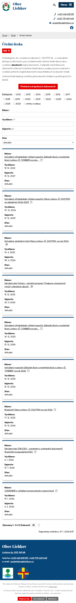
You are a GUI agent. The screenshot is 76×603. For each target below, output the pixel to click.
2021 (38, 99)
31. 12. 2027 (9, 176)
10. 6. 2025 (9, 252)
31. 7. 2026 (9, 468)
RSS (6, 51)
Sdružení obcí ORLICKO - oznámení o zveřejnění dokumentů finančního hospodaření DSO (33, 451)
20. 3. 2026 (9, 302)
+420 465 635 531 (65, 14)
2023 (58, 99)
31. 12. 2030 (10, 344)
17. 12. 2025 (9, 418)
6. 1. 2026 (9, 460)
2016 (58, 94)
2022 (48, 99)
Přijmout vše (24, 599)
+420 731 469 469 (65, 18)
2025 (7, 104)
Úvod (4, 35)
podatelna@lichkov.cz (63, 23)
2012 (18, 94)
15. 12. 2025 (9, 294)
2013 (28, 94)
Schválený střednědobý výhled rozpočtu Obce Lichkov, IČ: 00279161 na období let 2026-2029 (37, 201)
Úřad (13, 35)
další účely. (53, 587)
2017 (68, 94)
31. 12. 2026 (9, 387)
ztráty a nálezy (33, 104)
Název (5, 110)
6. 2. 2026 (9, 507)
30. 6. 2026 (9, 260)
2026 (18, 104)
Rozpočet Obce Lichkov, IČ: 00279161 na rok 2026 (30, 410)
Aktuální (8, 184)
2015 (48, 94)
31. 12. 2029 (9, 218)
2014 (38, 94)
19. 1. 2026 (9, 499)
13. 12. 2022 (9, 168)
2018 (7, 99)
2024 (69, 99)
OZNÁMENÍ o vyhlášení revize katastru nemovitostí (30, 491)
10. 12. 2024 (10, 210)
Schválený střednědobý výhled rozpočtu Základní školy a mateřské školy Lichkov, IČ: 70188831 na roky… (36, 159)
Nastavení (52, 599)
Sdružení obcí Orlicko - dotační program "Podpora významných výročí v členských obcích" (35, 285)
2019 (17, 99)
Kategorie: (7, 94)
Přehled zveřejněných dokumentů (38, 86)
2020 (28, 99)
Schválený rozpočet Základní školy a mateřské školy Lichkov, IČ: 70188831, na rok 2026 (35, 369)
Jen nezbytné (38, 599)
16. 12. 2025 (9, 336)
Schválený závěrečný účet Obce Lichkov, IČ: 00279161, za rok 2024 (36, 243)
